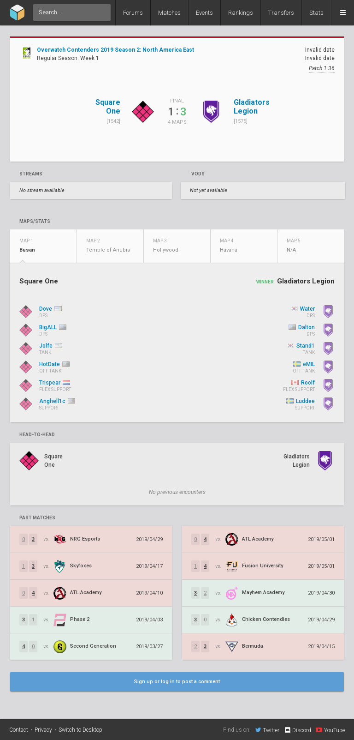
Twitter (267, 730)
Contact (18, 730)
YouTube (330, 730)
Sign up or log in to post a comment (177, 682)
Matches (169, 12)
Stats (316, 12)
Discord (297, 730)
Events (204, 12)
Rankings (240, 12)
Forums (133, 12)
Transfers (281, 12)
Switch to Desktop (80, 730)
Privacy (43, 730)
